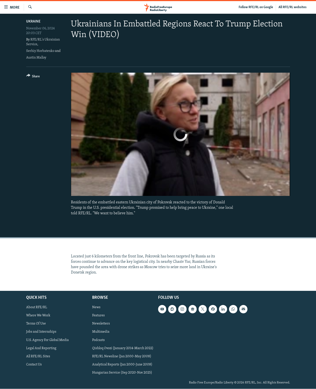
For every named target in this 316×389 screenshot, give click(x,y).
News (96, 307)
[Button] (33, 77)
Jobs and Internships (41, 332)
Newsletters (101, 324)
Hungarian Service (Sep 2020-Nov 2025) (122, 372)
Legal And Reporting (41, 348)
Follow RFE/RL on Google (256, 7)
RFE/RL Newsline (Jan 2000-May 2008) (121, 356)
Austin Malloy (36, 57)
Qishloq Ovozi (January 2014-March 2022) (122, 348)
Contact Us (34, 364)
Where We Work (38, 315)
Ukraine (33, 22)
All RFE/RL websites (293, 7)
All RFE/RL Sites (38, 356)
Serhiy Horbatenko (40, 51)
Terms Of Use (36, 324)
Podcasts (98, 340)
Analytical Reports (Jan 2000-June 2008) (122, 364)
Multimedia (100, 332)
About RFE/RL (36, 307)
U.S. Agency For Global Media (47, 340)
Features (98, 315)
